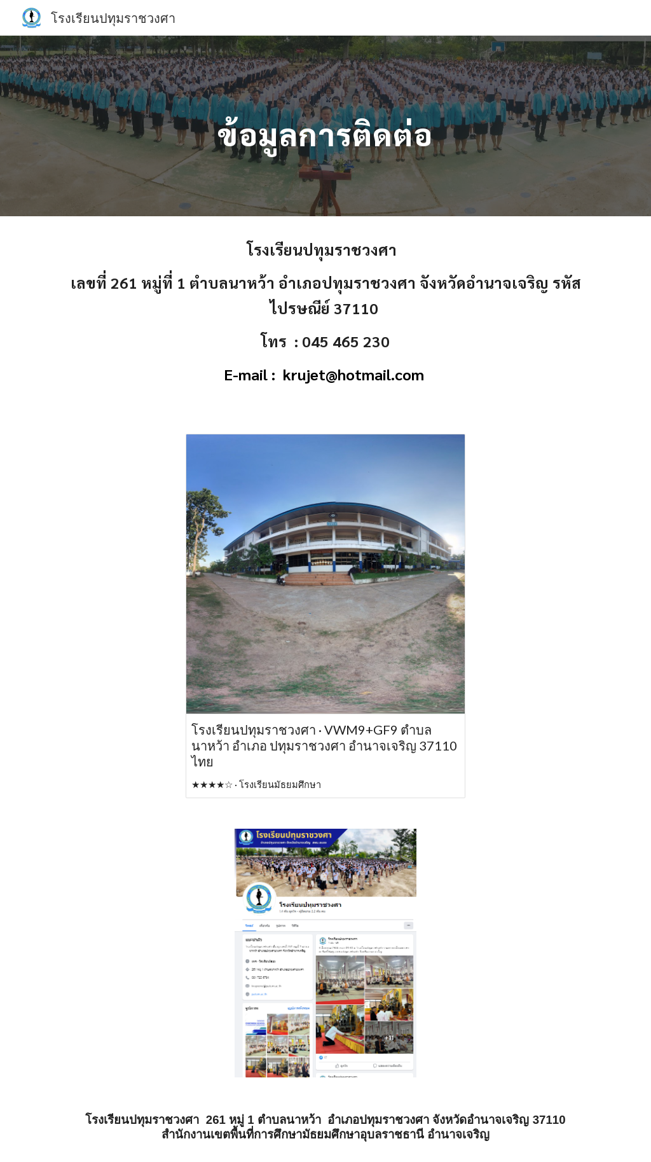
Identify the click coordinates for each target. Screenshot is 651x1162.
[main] (325, 125)
